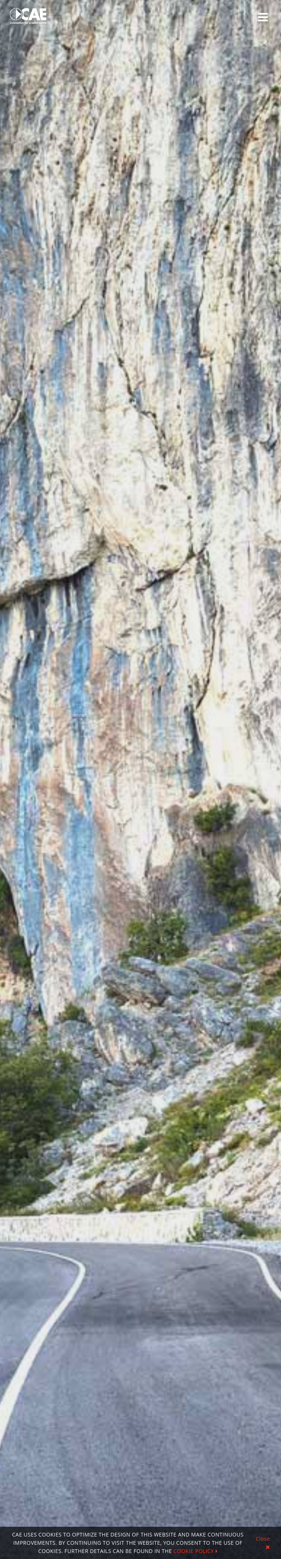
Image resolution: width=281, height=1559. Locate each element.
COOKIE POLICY (195, 1551)
